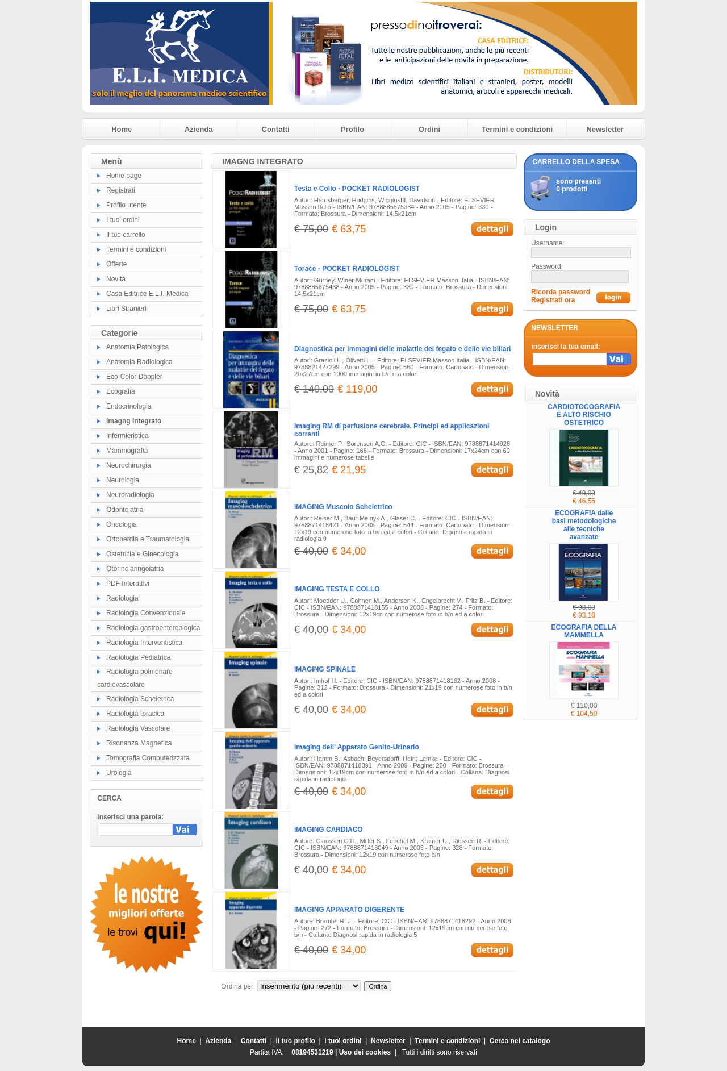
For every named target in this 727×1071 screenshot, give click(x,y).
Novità (116, 279)
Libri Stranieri (126, 308)
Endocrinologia (128, 406)
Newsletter (605, 129)
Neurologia (122, 480)
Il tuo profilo (295, 1041)
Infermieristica (127, 436)
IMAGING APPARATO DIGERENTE (349, 910)
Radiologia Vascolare (138, 728)
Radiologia (122, 598)
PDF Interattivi (127, 583)
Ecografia (120, 391)
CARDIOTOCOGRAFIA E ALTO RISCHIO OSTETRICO (584, 415)
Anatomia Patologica (137, 347)
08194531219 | (315, 1052)
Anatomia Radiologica (139, 362)
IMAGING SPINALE (325, 669)
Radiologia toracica (135, 714)
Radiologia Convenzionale (145, 613)
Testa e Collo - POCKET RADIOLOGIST (357, 189)
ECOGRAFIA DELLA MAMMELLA (584, 631)
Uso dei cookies (365, 1052)
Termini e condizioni (517, 129)
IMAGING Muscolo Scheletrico (343, 507)
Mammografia (127, 451)
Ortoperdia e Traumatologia (147, 539)
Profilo (352, 129)
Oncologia (121, 524)
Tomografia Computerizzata (148, 758)
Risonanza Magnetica (139, 743)
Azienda (199, 129)
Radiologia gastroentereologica (153, 628)
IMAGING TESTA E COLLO (337, 589)
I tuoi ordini (123, 220)
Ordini (429, 129)
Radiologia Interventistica (144, 643)
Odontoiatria (124, 510)
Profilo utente (126, 205)
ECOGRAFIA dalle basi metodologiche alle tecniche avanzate (584, 525)
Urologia (119, 773)
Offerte (116, 264)
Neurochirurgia (128, 465)
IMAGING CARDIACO (328, 830)
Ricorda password (560, 292)
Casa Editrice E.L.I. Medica (147, 294)
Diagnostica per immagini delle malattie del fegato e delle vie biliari (402, 349)
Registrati (120, 190)
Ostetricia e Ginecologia (142, 554)
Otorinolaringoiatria (135, 569)
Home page (123, 176)
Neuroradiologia (130, 495)
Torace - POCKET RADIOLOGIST (347, 269)
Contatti (276, 129)
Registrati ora (553, 300)
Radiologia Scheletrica (140, 699)
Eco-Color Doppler (134, 377)
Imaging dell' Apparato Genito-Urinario (356, 747)
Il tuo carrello (125, 235)
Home (121, 129)
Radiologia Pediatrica (138, 657)
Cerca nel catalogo (520, 1041)
